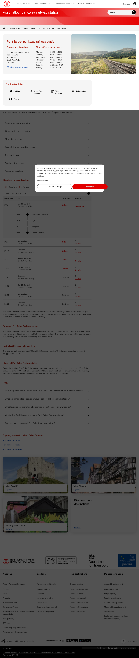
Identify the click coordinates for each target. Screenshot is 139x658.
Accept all (86, 187)
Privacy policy (42, 180)
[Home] (4, 28)
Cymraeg (126, 4)
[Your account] (134, 4)
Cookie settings (53, 187)
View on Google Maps (19, 67)
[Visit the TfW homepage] (7, 4)
